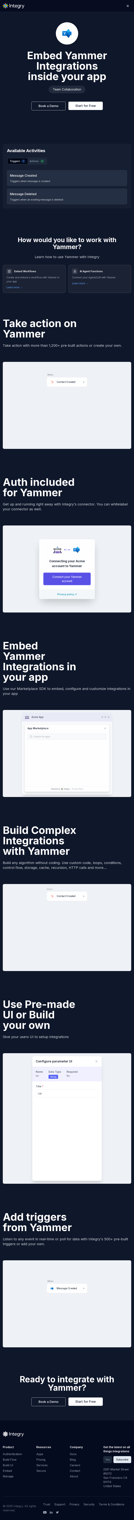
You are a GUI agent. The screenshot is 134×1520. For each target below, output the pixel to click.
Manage (8, 1476)
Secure (41, 1470)
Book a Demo (48, 106)
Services (42, 1465)
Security (89, 1504)
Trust (46, 1504)
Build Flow (10, 1459)
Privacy (74, 1504)
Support (59, 1504)
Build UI (8, 1465)
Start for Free (85, 106)
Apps (39, 1454)
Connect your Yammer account (67, 580)
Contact (75, 1470)
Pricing (40, 1459)
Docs (73, 1454)
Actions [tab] (37, 161)
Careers (75, 1465)
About (74, 1476)
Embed (7, 1470)
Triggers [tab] (17, 161)
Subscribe (122, 1459)
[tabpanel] (67, 187)
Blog (73, 1459)
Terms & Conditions (111, 1504)
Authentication (12, 1454)
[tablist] (27, 161)
